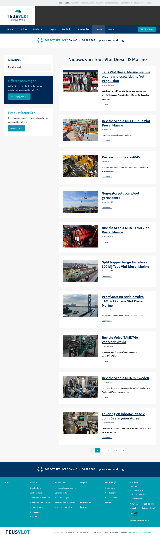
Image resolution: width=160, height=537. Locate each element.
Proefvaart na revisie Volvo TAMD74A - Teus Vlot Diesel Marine (123, 301)
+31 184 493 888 (147, 503)
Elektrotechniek (36, 492)
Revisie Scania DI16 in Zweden (125, 377)
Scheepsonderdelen (63, 507)
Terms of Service (71, 532)
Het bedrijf (67, 29)
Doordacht (142, 532)
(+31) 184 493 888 (84, 40)
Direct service (146, 29)
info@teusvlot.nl (147, 508)
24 (117, 450)
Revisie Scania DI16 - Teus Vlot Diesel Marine (125, 229)
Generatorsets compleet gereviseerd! (120, 195)
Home (10, 29)
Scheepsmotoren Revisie (40, 502)
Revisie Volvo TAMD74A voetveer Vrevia (120, 339)
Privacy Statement (111, 532)
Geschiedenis (110, 492)
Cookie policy (96, 532)
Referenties (83, 29)
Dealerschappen (112, 497)
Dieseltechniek (36, 488)
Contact (112, 29)
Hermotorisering (37, 507)
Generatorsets (61, 492)
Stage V (52, 29)
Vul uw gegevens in (19, 96)
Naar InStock (16, 128)
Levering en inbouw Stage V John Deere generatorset (123, 416)
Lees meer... (107, 104)
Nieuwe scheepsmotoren (65, 488)
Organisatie (110, 488)
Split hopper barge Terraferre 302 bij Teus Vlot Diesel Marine (125, 264)
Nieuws (98, 29)
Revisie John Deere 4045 (121, 157)
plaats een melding (111, 40)
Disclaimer (84, 532)
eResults (151, 532)
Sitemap (123, 532)
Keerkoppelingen (62, 497)
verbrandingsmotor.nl (139, 520)
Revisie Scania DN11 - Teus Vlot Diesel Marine (126, 123)
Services (23, 29)
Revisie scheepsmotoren (65, 502)
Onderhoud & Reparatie (40, 497)
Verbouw (33, 516)
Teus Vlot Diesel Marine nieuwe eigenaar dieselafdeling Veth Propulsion (126, 76)
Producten (38, 29)
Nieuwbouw (35, 511)
